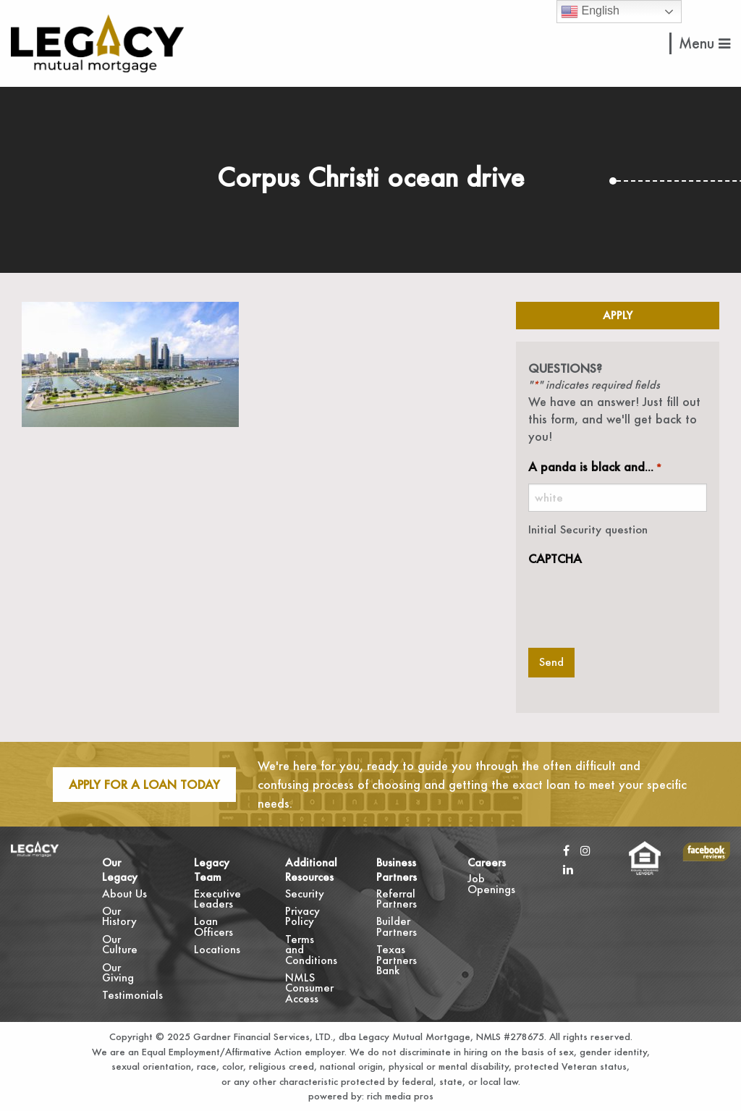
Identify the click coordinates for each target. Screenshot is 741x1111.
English (590, 11)
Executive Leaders (217, 899)
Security (304, 893)
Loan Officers (213, 926)
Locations (217, 949)
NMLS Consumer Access (309, 988)
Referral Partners (396, 899)
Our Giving (118, 972)
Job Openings (491, 883)
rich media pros (398, 1096)
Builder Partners (396, 926)
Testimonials (126, 995)
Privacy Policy (302, 916)
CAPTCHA (555, 558)
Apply (617, 315)
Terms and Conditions (309, 949)
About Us (124, 893)
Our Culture (119, 944)
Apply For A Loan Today (144, 784)
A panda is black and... (595, 467)
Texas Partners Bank (396, 959)
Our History (119, 916)
